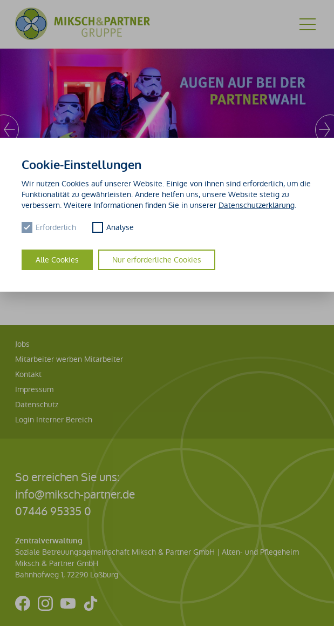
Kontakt (28, 374)
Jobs (22, 344)
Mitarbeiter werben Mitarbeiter (69, 359)
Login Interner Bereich (53, 419)
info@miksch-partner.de (75, 494)
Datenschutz (36, 404)
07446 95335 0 (53, 511)
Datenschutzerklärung (257, 205)
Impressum (34, 389)
